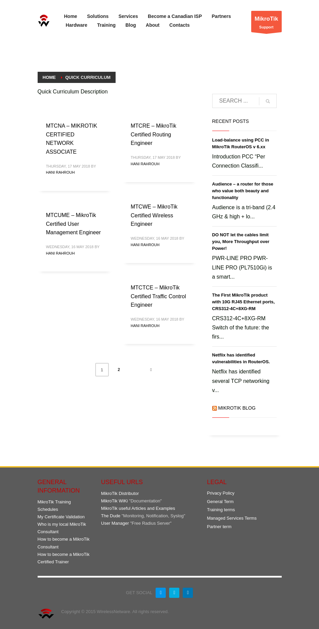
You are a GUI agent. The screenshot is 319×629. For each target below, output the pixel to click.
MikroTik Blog (236, 408)
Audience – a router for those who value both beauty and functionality (243, 190)
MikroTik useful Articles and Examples (138, 508)
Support (266, 23)
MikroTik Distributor (120, 493)
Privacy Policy (221, 493)
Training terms (221, 509)
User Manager (115, 523)
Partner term (219, 526)
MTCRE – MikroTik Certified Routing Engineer (154, 134)
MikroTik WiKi (114, 500)
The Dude (110, 515)
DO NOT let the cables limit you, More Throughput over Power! (241, 241)
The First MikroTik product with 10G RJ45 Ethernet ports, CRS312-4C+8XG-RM (243, 301)
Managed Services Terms (232, 518)
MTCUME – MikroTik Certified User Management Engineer (73, 223)
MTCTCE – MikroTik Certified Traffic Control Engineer (158, 296)
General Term (220, 501)
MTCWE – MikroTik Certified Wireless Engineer (154, 215)
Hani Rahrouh (60, 172)
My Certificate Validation (61, 516)
